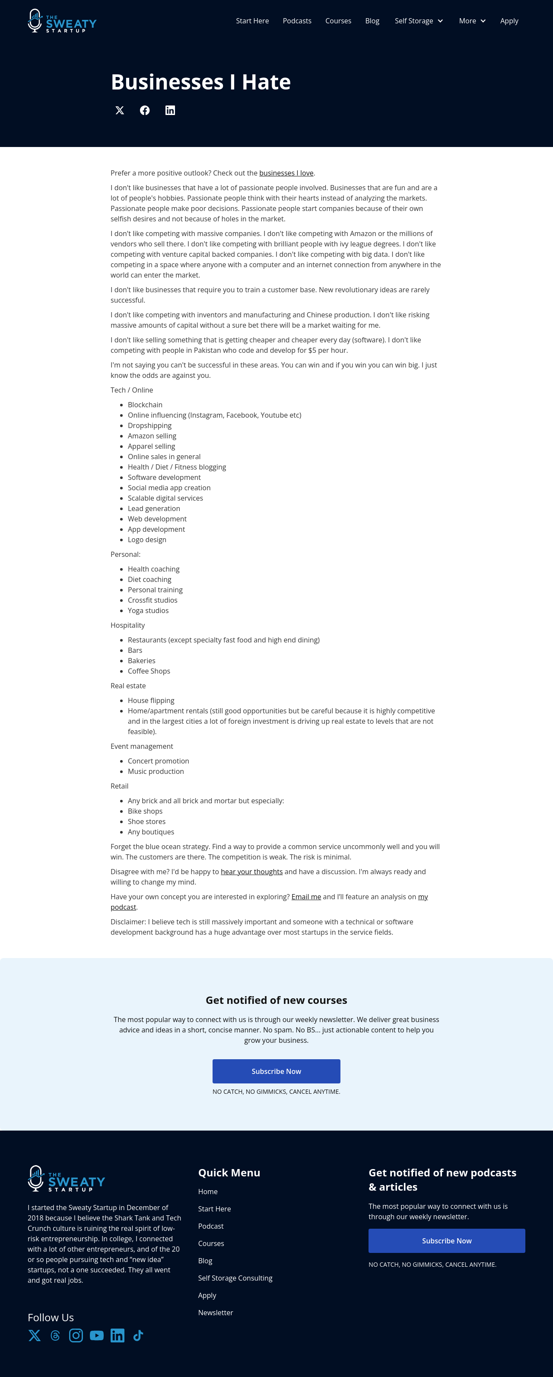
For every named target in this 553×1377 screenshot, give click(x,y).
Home (208, 1191)
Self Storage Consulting (235, 1278)
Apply (509, 21)
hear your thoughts (252, 871)
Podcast (211, 1226)
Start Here (252, 21)
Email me (306, 896)
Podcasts (297, 21)
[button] (418, 21)
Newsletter (215, 1312)
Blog (372, 21)
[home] (62, 20)
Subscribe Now (277, 1071)
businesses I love (286, 173)
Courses (338, 21)
